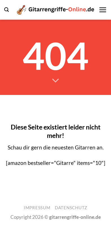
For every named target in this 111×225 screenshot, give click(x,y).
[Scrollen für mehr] (55, 80)
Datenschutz (71, 207)
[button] (6, 9)
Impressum (37, 207)
